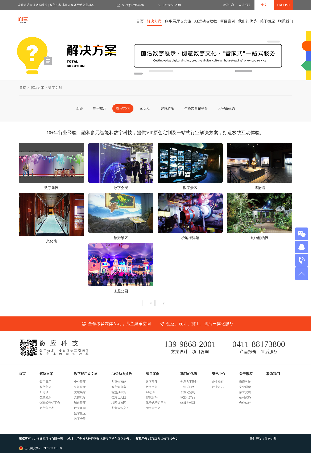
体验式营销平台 (196, 108)
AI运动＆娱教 (205, 22)
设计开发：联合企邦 (263, 447)
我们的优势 (247, 22)
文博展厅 (80, 406)
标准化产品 (187, 406)
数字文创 (123, 108)
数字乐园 (80, 416)
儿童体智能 (118, 390)
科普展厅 (80, 395)
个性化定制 (187, 400)
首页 (140, 21)
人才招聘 (244, 5)
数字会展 (80, 427)
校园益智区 (118, 411)
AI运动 (145, 108)
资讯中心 (228, 5)
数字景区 (80, 421)
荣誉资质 (245, 400)
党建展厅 (80, 400)
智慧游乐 (167, 108)
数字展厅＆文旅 (178, 22)
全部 (79, 108)
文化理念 (245, 395)
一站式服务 (187, 395)
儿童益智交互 (120, 416)
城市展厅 (80, 411)
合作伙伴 (245, 411)
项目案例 (227, 22)
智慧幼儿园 (118, 406)
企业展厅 (80, 390)
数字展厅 (100, 108)
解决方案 (154, 22)
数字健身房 (118, 395)
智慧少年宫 (118, 400)
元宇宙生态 (226, 108)
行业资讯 (218, 395)
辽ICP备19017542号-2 (164, 447)
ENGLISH (283, 5)
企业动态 (218, 390)
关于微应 (267, 22)
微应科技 (245, 390)
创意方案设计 (189, 390)
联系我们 (285, 21)
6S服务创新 (187, 411)
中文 (264, 5)
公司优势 (245, 406)
